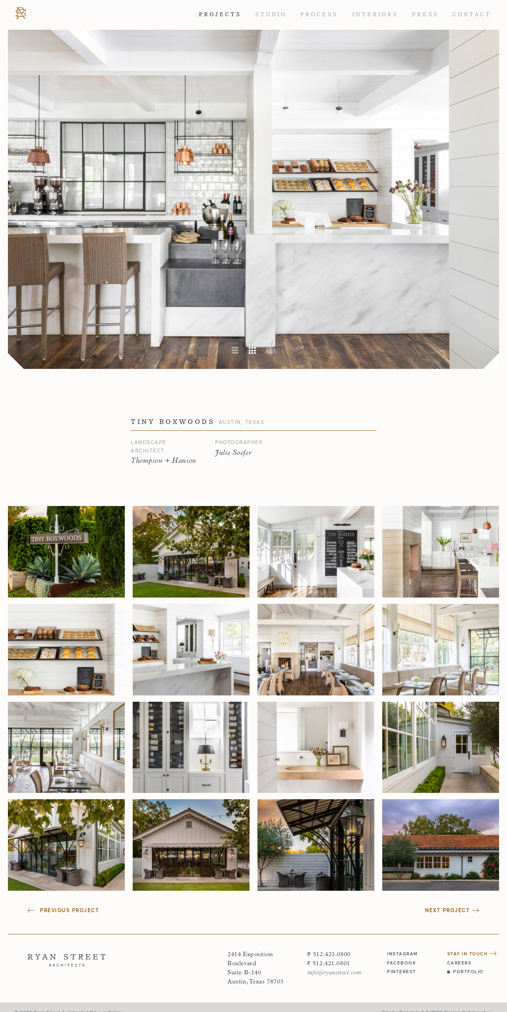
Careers (459, 962)
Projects (220, 14)
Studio (270, 14)
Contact (471, 14)
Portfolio (465, 971)
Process (319, 14)
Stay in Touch (472, 953)
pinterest (401, 971)
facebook (401, 962)
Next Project (452, 910)
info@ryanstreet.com (334, 973)
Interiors (375, 14)
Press (425, 14)
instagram (402, 953)
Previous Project (63, 910)
